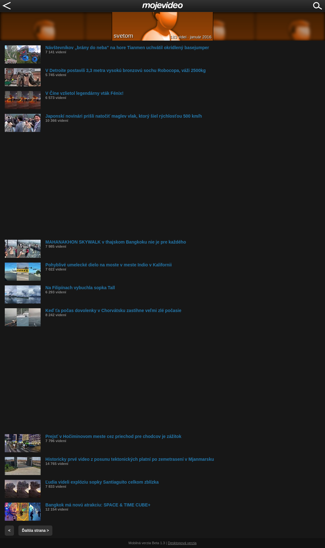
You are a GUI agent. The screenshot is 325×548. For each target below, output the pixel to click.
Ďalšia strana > (35, 530)
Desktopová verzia (182, 543)
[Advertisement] (165, 185)
